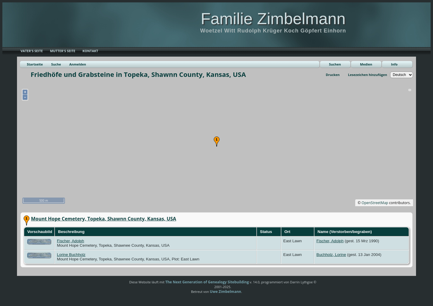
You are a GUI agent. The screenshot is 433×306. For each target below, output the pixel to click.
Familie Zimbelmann (273, 18)
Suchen (335, 64)
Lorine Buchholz (71, 254)
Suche (56, 64)
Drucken (333, 74)
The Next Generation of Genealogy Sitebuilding (207, 282)
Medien (366, 64)
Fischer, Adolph (70, 241)
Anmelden (77, 64)
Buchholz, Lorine (331, 254)
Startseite (35, 64)
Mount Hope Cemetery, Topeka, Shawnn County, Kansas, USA (103, 218)
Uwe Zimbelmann (225, 291)
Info (394, 64)
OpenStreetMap (374, 202)
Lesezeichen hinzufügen (367, 74)
